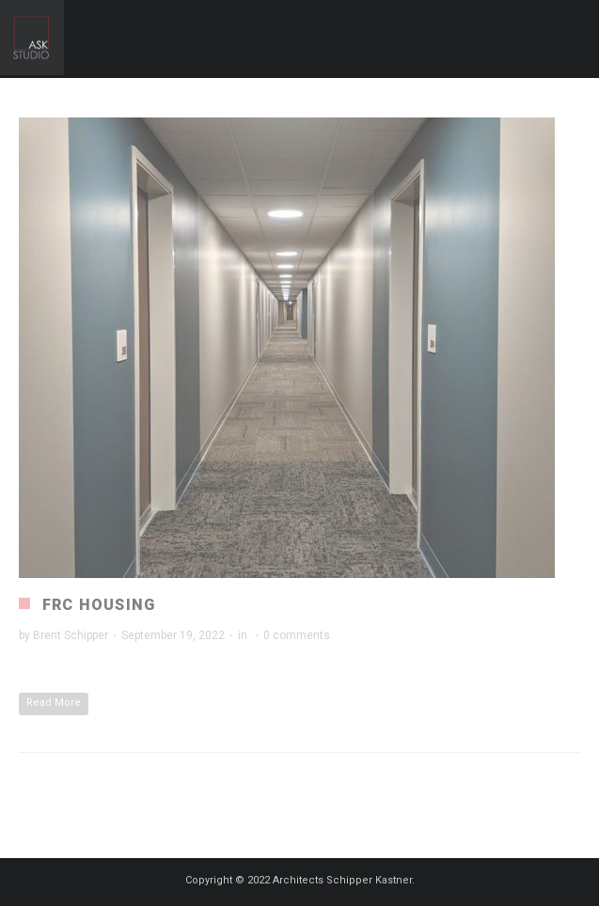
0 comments (296, 635)
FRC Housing (98, 605)
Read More (53, 702)
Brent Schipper (70, 635)
